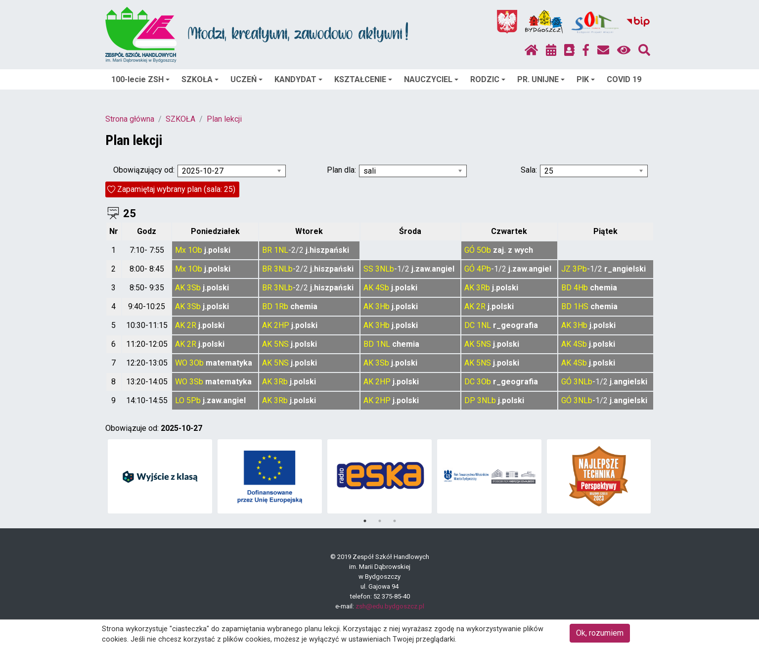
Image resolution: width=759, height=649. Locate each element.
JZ (566, 269)
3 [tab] (395, 521)
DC (469, 325)
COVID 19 (624, 79)
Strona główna (129, 119)
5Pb (193, 400)
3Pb (580, 269)
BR (267, 250)
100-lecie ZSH (140, 79)
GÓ (469, 250)
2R (481, 306)
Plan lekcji (224, 119)
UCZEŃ (246, 79)
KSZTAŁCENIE (363, 79)
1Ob (195, 250)
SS (368, 269)
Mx (180, 250)
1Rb (281, 306)
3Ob (196, 363)
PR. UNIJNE (541, 79)
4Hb (581, 287)
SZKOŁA (200, 79)
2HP (281, 325)
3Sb (194, 287)
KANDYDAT (298, 79)
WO (181, 363)
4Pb (484, 269)
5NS (281, 344)
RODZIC (487, 79)
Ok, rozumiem (600, 633)
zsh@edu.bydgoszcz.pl (390, 606)
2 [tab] (380, 521)
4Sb (382, 287)
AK (180, 287)
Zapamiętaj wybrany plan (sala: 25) (176, 189)
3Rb (483, 287)
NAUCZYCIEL (431, 79)
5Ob (484, 250)
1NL (281, 250)
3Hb (382, 306)
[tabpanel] (160, 476)
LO (179, 400)
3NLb (283, 269)
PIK (586, 79)
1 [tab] (365, 521)
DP (469, 400)
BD (566, 287)
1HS (581, 306)
